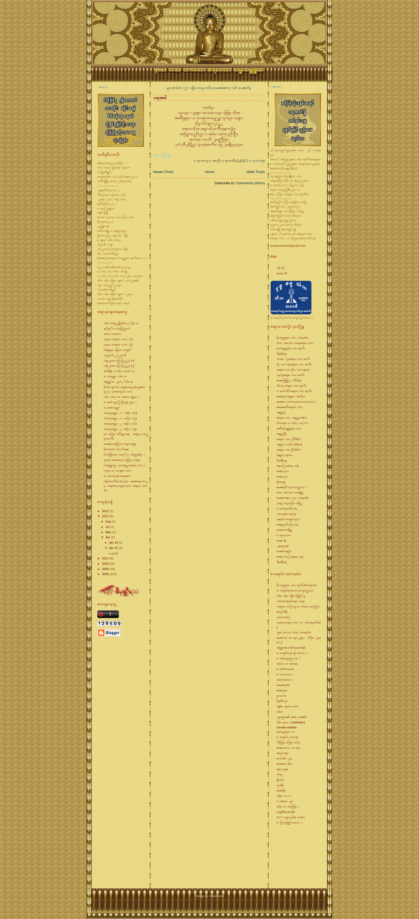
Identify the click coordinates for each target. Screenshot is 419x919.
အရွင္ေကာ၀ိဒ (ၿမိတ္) (289, 444)
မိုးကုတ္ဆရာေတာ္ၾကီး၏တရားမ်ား (297, 585)
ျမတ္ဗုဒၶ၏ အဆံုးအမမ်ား (292, 716)
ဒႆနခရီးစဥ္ (282, 353)
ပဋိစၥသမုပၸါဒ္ (201, 88)
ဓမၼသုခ (282, 476)
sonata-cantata (287, 727)
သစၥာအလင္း (285, 679)
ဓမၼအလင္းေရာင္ (288, 747)
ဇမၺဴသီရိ (282, 611)
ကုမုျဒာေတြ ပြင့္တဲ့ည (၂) (119, 365)
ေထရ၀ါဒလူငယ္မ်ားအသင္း (292, 652)
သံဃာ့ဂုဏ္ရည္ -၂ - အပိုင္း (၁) (120, 423)
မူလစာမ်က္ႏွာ (178, 88)
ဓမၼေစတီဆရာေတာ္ (290, 407)
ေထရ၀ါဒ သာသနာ (287, 737)
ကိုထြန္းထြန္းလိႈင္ (288, 742)
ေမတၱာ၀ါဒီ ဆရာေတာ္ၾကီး (294, 390)
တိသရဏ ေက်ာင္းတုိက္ (292, 423)
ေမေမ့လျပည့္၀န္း (288, 658)
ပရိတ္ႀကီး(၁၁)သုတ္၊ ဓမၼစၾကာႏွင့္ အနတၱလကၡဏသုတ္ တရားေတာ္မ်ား (126, 486)
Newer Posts (163, 172)
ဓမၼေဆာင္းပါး (225, 88)
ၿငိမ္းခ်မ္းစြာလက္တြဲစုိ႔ (291, 595)
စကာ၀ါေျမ (284, 758)
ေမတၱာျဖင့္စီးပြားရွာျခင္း (120, 402)
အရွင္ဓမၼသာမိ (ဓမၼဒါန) (291, 647)
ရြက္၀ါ (280, 779)
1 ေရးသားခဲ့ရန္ (255, 160)
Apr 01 (114, 547)
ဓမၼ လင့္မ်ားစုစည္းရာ (290, 556)
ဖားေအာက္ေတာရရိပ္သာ (290, 492)
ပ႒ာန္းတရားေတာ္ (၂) (118, 344)
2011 (105, 558)
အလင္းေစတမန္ (287, 663)
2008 (105, 574)
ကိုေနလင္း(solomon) (291, 722)
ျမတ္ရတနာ (283, 545)
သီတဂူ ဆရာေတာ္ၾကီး (292, 385)
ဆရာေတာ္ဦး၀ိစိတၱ (288, 449)
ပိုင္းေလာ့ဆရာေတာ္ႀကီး (294, 364)
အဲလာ (280, 711)
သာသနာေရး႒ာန (286, 513)
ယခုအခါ (113, 553)
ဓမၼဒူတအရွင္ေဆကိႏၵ (291, 396)
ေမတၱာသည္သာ (111, 407)
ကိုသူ (279, 774)
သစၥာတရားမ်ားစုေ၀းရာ (291, 601)
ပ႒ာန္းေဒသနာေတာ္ (118, 470)
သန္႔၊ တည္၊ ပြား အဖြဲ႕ (289, 503)
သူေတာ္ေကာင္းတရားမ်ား (294, 632)
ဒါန (278, 267)
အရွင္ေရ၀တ (284, 455)
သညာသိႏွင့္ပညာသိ (115, 355)
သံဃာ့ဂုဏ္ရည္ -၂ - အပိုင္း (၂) (120, 428)
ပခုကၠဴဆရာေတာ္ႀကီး (291, 374)
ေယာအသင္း (285, 674)
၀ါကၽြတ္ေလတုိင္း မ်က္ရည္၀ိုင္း (124, 454)
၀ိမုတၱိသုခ (282, 700)
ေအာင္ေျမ (285, 801)
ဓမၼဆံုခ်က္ (284, 763)
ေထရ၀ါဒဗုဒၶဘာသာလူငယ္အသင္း (295, 590)
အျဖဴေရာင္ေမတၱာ (287, 706)
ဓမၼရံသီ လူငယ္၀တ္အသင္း (292, 487)
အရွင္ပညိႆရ (282, 433)
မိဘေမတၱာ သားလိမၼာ (116, 449)
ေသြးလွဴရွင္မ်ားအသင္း (290, 822)
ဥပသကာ (281, 695)
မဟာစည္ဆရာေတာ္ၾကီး (291, 348)
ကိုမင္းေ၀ (284, 795)
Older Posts (255, 172)
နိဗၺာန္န (281, 481)
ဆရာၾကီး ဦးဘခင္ (287, 524)
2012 (105, 516)
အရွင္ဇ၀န (281, 412)
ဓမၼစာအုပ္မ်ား (284, 551)
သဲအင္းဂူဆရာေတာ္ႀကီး (293, 358)
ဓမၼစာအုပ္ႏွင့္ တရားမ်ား (293, 497)
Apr (108, 537)
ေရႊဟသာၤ (284, 535)
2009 (105, 569)
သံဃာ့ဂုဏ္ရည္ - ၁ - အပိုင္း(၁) (120, 412)
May (109, 532)
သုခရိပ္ (280, 785)
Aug (109, 521)
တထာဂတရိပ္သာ (284, 529)
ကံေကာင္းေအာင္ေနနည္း (121, 396)
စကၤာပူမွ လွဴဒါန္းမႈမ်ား (291, 817)
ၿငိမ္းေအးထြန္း (288, 806)
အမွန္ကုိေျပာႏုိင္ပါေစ (118, 381)
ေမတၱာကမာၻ (285, 668)
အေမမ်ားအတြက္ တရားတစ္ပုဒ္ (120, 443)
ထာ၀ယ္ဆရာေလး (286, 731)
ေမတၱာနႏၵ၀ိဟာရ (287, 508)
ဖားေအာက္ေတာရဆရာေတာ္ (296, 342)
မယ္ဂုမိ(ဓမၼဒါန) (286, 811)
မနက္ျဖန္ (282, 769)
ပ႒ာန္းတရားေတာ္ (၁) (118, 339)
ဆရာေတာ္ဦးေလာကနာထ (293, 369)
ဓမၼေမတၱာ (283, 684)
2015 (105, 511)
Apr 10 (114, 542)
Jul (108, 526)
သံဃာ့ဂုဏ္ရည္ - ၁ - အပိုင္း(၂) (120, 418)
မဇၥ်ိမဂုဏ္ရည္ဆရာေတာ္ (289, 428)
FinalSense (216, 896)
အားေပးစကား (112, 333)
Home (209, 172)
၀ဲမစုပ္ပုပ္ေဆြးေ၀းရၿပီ (117, 349)
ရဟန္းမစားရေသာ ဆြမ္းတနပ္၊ (122, 459)
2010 (105, 563)
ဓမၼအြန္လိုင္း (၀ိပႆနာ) (289, 380)
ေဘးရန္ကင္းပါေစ (115, 376)
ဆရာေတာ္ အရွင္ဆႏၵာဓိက (292, 417)
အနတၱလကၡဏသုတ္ (288, 519)
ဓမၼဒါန (244, 88)
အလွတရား (283, 753)
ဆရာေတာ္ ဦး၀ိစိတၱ (289, 439)
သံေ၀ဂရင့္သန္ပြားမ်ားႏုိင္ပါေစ (121, 323)
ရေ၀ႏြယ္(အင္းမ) (288, 465)
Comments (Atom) (250, 183)
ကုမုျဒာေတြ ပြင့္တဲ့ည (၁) (119, 360)
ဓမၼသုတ (283, 471)
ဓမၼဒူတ (282, 690)
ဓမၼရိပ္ (281, 790)
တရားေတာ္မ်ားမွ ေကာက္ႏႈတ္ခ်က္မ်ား (298, 606)
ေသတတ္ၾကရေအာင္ (117, 475)
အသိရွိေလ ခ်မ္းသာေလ (119, 370)
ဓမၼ (280, 273)
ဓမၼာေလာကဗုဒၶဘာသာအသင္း (297, 401)
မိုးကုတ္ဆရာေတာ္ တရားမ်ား (292, 337)
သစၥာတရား (283, 617)
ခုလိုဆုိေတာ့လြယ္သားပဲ (117, 328)
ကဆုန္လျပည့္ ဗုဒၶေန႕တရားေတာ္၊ (124, 465)
